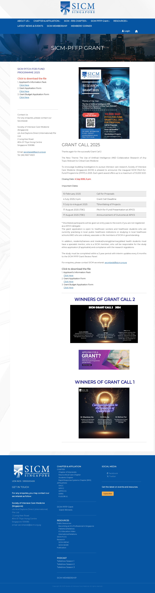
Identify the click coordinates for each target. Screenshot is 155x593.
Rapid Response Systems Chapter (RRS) (74, 480)
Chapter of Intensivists (67, 472)
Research (61, 540)
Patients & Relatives (66, 529)
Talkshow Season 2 (65, 564)
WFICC (61, 488)
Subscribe (107, 494)
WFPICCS (62, 491)
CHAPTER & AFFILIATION (47, 21)
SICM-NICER (63, 545)
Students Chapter (65, 478)
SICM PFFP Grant (100, 21)
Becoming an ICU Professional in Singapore (76, 526)
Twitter (111, 476)
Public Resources (64, 523)
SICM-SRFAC (63, 542)
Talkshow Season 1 (65, 561)
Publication (61, 548)
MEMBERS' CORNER (81, 26)
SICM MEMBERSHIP (57, 26)
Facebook (112, 473)
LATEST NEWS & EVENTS (30, 26)
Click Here (24, 85)
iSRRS (60, 494)
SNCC (60, 486)
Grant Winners (65, 510)
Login (126, 31)
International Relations (67, 534)
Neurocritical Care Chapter (69, 475)
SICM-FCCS (62, 537)
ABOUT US (23, 21)
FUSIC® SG (63, 496)
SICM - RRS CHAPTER (75, 21)
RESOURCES (120, 21)
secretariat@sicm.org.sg (35, 152)
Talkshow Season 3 (66, 567)
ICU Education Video (66, 531)
